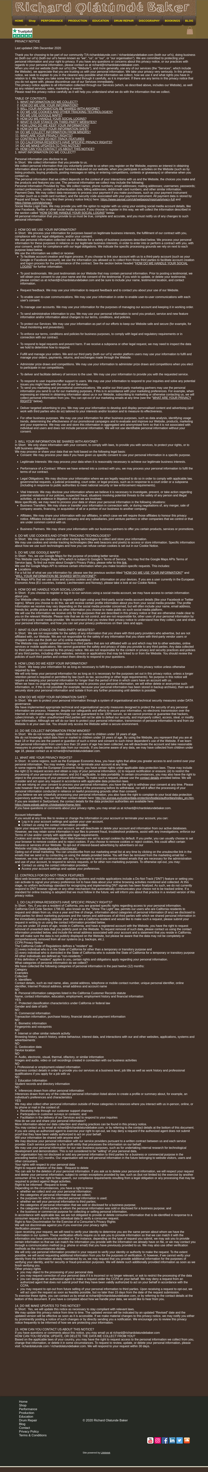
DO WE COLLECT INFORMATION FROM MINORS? (55, 132)
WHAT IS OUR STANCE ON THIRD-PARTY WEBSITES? (58, 122)
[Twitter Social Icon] (179, 1440)
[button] (189, 30)
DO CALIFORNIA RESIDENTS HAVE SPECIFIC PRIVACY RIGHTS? (66, 142)
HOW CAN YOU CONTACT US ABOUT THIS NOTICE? (57, 149)
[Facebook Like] (183, 1403)
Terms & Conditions (33, 1435)
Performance (28, 1409)
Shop (23, 1405)
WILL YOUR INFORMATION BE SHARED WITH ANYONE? (60, 108)
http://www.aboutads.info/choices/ (54, 848)
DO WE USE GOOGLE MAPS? (41, 115)
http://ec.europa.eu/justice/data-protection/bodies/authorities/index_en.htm (144, 798)
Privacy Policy (29, 1431)
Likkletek (105, 1452)
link (124, 562)
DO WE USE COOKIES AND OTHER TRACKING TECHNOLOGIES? (66, 112)
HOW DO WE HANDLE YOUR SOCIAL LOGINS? (53, 118)
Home (23, 1401)
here (29, 562)
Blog (22, 1424)
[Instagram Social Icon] (157, 1440)
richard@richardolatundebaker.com (115, 65)
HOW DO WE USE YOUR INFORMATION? (49, 105)
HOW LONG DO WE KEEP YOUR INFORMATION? (54, 125)
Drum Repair (28, 1420)
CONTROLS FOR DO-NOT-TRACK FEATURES (52, 138)
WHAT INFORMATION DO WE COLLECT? (49, 102)
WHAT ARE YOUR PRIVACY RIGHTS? (46, 135)
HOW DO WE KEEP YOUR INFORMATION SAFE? (54, 128)
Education (26, 1416)
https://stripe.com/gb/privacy (33, 202)
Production (26, 1413)
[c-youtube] (150, 1440)
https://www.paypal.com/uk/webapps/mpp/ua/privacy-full (138, 199)
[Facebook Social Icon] (165, 1440)
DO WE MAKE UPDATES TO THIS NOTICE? (50, 145)
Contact (24, 1428)
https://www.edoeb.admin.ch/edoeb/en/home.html (48, 804)
